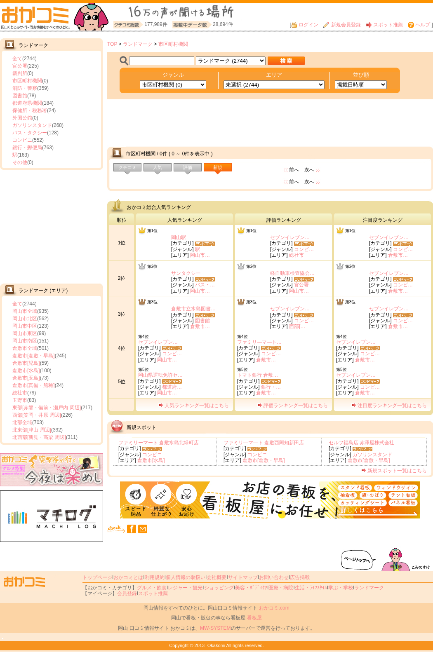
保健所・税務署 (29, 110)
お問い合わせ (274, 577)
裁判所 (19, 73)
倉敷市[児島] (26, 363)
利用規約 (155, 577)
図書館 (19, 96)
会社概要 (216, 577)
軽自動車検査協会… (292, 273)
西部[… (297, 326)
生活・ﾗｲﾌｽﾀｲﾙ (311, 588)
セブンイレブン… (290, 237)
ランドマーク (138, 44)
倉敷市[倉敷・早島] (33, 356)
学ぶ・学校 (340, 588)
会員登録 (127, 593)
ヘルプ (419, 25)
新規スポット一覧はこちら (394, 471)
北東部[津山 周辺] (31, 430)
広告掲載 (300, 577)
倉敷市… (398, 255)
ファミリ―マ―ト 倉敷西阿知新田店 (264, 443)
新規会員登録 (341, 25)
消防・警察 (24, 88)
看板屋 (254, 618)
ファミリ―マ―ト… (259, 342)
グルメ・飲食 (152, 588)
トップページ (97, 577)
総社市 (19, 393)
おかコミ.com (274, 608)
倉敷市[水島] (26, 370)
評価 (187, 167)
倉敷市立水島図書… (193, 309)
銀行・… (271, 387)
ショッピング (219, 588)
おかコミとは (128, 577)
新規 (217, 167)
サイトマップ (243, 577)
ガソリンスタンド (32, 125)
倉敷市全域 (24, 348)
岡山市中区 (24, 326)
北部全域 (22, 422)
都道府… (172, 387)
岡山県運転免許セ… (160, 375)
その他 (19, 162)
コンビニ (22, 140)
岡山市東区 (24, 333)
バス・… (205, 285)
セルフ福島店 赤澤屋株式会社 (361, 443)
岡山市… (200, 255)
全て (17, 58)
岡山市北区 (24, 318)
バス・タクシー (29, 133)
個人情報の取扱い (185, 577)
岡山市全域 (24, 311)
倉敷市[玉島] (26, 378)
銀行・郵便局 (27, 147)
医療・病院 (280, 588)
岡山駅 (178, 237)
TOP (112, 44)
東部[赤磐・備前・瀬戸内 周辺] (46, 407)
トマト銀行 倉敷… (257, 375)
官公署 (19, 66)
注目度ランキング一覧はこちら (389, 405)
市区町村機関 (27, 81)
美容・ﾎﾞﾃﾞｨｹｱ (251, 588)
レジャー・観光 (185, 588)
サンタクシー (186, 273)
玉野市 (19, 400)
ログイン (304, 25)
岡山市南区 (24, 341)
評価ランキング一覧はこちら (292, 405)
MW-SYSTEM (215, 628)
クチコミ (127, 167)
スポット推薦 (384, 25)
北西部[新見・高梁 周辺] (39, 437)
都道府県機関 (27, 103)
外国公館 (22, 118)
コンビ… (304, 249)
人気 (157, 167)
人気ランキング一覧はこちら (193, 405)
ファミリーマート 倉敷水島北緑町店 (158, 443)
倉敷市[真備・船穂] (33, 385)
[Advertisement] (51, 225)
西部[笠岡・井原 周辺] (36, 415)
